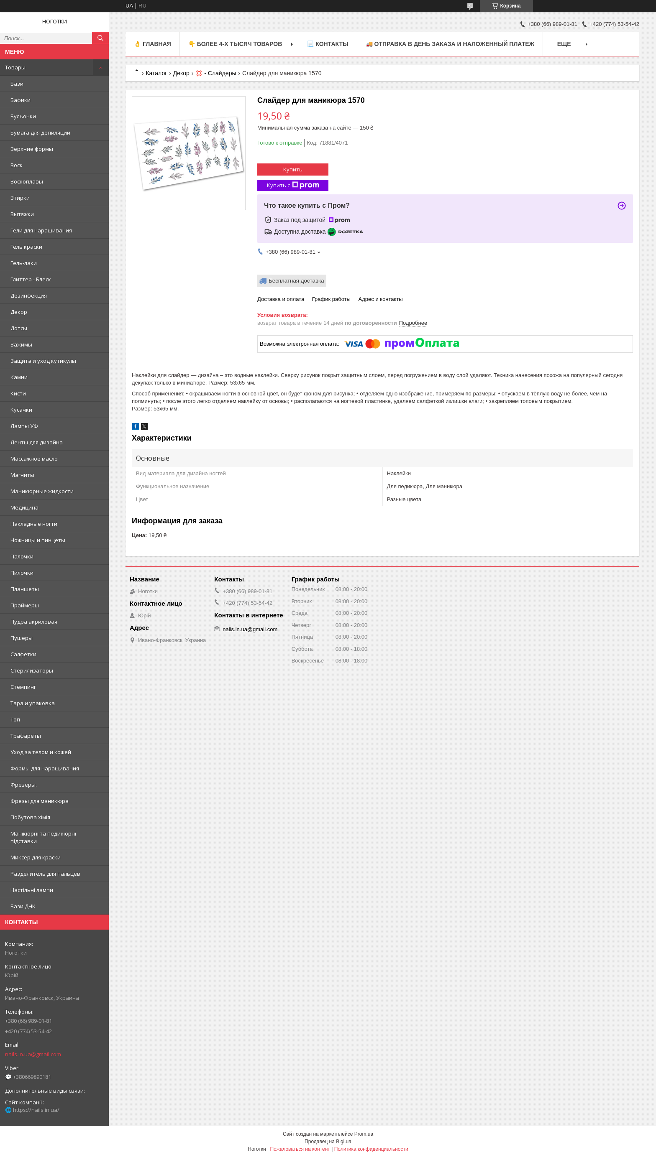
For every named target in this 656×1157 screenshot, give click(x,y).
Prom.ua (363, 1134)
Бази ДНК (23, 906)
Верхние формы (31, 149)
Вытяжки (22, 214)
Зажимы (21, 344)
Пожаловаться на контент (300, 1149)
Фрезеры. (23, 784)
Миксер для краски (35, 857)
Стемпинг (23, 687)
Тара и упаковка (32, 703)
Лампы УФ (24, 426)
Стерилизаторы (31, 670)
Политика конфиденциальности (371, 1149)
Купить (292, 169)
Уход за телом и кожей (40, 752)
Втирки (20, 197)
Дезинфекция (28, 295)
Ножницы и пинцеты (37, 540)
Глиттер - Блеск (30, 279)
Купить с (293, 185)
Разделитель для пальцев (45, 873)
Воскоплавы (26, 181)
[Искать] (100, 38)
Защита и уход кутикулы (43, 360)
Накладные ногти (33, 524)
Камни (19, 377)
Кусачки (21, 409)
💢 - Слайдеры (215, 73)
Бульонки (23, 116)
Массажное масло (34, 458)
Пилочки (21, 572)
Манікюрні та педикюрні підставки (43, 837)
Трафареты (25, 735)
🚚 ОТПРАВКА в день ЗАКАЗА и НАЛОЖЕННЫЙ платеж (450, 44)
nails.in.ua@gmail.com (33, 1054)
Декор (18, 312)
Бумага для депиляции (40, 132)
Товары (15, 67)
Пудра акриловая (33, 621)
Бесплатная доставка (296, 281)
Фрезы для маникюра (39, 801)
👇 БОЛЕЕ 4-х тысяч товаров (235, 44)
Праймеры (24, 605)
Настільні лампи (31, 890)
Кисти (18, 393)
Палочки (21, 556)
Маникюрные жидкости (42, 491)
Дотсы (18, 328)
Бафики (20, 100)
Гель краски (26, 246)
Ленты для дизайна (36, 442)
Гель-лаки (23, 263)
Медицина (24, 507)
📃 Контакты (327, 44)
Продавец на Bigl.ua (328, 1141)
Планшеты (24, 589)
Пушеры (21, 638)
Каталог (156, 73)
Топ (15, 719)
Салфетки (23, 654)
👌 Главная (152, 44)
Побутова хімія (30, 817)
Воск (16, 165)
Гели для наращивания (41, 230)
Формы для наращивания (44, 768)
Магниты (22, 475)
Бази (16, 83)
